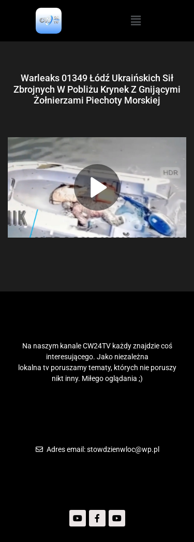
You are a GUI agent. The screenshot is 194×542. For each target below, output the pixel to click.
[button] (135, 21)
